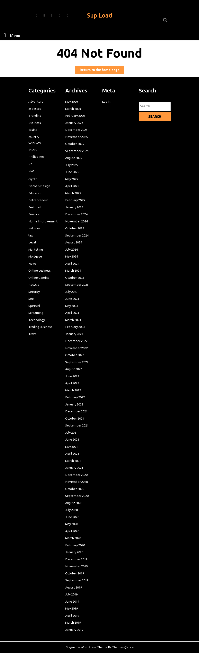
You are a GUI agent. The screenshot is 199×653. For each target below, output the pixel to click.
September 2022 (77, 361)
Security (34, 294)
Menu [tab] (11, 35)
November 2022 (76, 348)
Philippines (36, 165)
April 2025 (72, 193)
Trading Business (40, 328)
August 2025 (74, 166)
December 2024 (76, 220)
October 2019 (75, 564)
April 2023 (72, 314)
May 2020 (72, 517)
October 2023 (75, 281)
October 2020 (75, 483)
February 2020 (75, 537)
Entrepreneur (38, 206)
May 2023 (72, 308)
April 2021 (72, 449)
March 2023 (73, 321)
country (34, 146)
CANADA (35, 151)
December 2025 (76, 139)
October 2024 (75, 233)
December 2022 (76, 341)
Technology (37, 321)
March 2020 (73, 530)
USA (32, 178)
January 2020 (74, 544)
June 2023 (72, 301)
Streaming (36, 314)
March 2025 (73, 200)
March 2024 (73, 274)
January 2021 (74, 463)
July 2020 (72, 503)
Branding (35, 125)
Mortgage (35, 260)
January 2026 (74, 132)
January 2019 (74, 618)
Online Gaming (39, 281)
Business (35, 132)
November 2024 (76, 227)
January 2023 (74, 334)
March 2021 (73, 456)
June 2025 (72, 179)
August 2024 (74, 247)
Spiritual (34, 308)
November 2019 (76, 557)
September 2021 (77, 422)
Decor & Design (39, 193)
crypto (33, 186)
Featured (35, 213)
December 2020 (76, 470)
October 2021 (75, 416)
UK (31, 171)
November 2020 (76, 476)
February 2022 (75, 395)
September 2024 (77, 240)
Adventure (36, 112)
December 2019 (76, 550)
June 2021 (72, 436)
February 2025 (75, 206)
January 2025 (74, 213)
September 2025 (77, 159)
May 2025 (72, 186)
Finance (34, 220)
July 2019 (72, 584)
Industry (34, 233)
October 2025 (75, 152)
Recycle (34, 287)
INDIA (33, 158)
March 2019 (73, 611)
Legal (32, 247)
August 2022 (74, 368)
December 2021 (76, 409)
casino (33, 139)
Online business (39, 274)
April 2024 (72, 267)
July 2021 (72, 429)
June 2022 (72, 375)
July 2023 (72, 294)
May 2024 (72, 260)
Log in (107, 112)
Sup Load (99, 15)
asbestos (35, 119)
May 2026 (72, 112)
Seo (31, 301)
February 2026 (75, 125)
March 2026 (73, 119)
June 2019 (72, 591)
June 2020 (72, 510)
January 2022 (74, 402)
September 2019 (77, 571)
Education (35, 200)
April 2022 (72, 382)
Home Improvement (43, 227)
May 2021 (72, 442)
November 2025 (76, 146)
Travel (33, 334)
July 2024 (72, 253)
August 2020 (74, 497)
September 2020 (77, 490)
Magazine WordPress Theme (86, 647)
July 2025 (72, 173)
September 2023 (77, 287)
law (31, 240)
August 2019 (74, 578)
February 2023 (75, 328)
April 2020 (72, 523)
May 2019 (72, 598)
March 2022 (73, 389)
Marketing (36, 253)
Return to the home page (102, 70)
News (33, 267)
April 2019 (72, 604)
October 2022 (75, 355)
